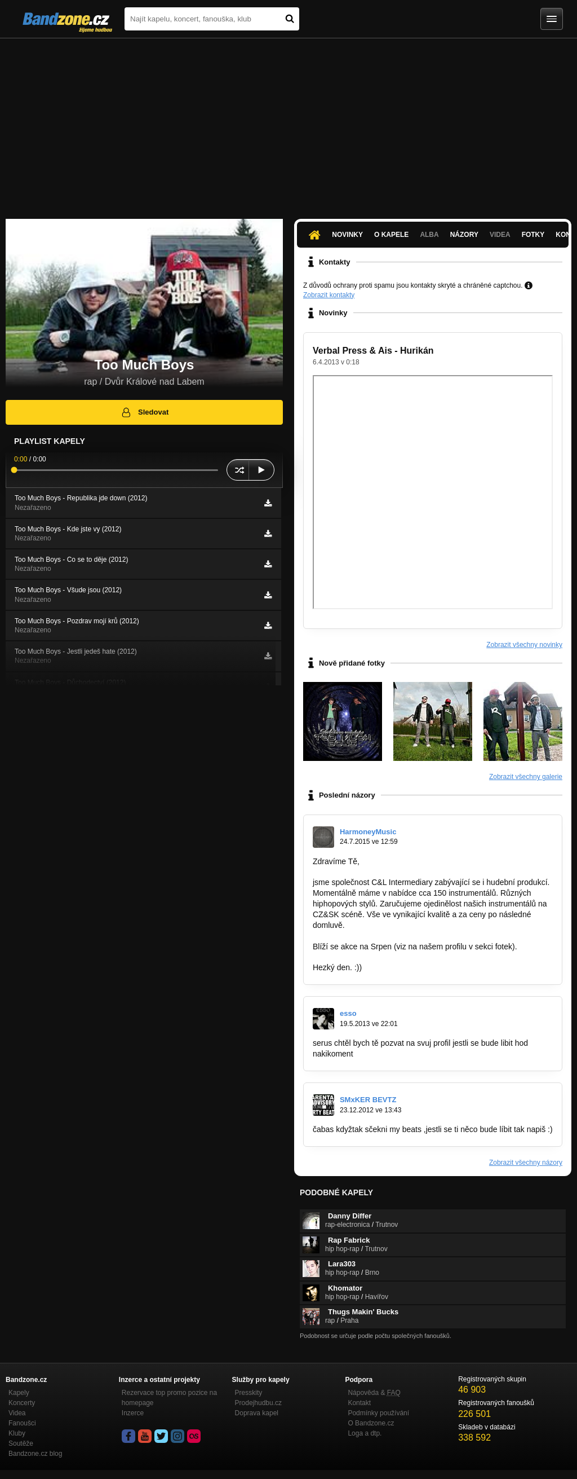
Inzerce (133, 1413)
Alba (429, 235)
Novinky (347, 235)
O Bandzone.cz (371, 1423)
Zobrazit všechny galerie (525, 777)
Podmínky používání (378, 1413)
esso (348, 1013)
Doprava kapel (256, 1413)
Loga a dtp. (364, 1433)
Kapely (18, 1393)
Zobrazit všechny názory (525, 1163)
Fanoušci (22, 1423)
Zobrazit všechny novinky (524, 645)
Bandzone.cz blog (35, 1454)
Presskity (249, 1393)
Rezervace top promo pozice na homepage (169, 1398)
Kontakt (359, 1403)
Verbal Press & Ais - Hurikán (373, 350)
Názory (464, 235)
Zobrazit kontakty (328, 295)
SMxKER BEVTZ (368, 1099)
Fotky (533, 235)
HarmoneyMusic (368, 831)
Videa (500, 235)
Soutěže (20, 1443)
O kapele (391, 235)
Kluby (16, 1433)
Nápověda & (374, 1393)
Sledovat (144, 412)
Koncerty (21, 1403)
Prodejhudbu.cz (258, 1403)
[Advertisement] (288, 123)
